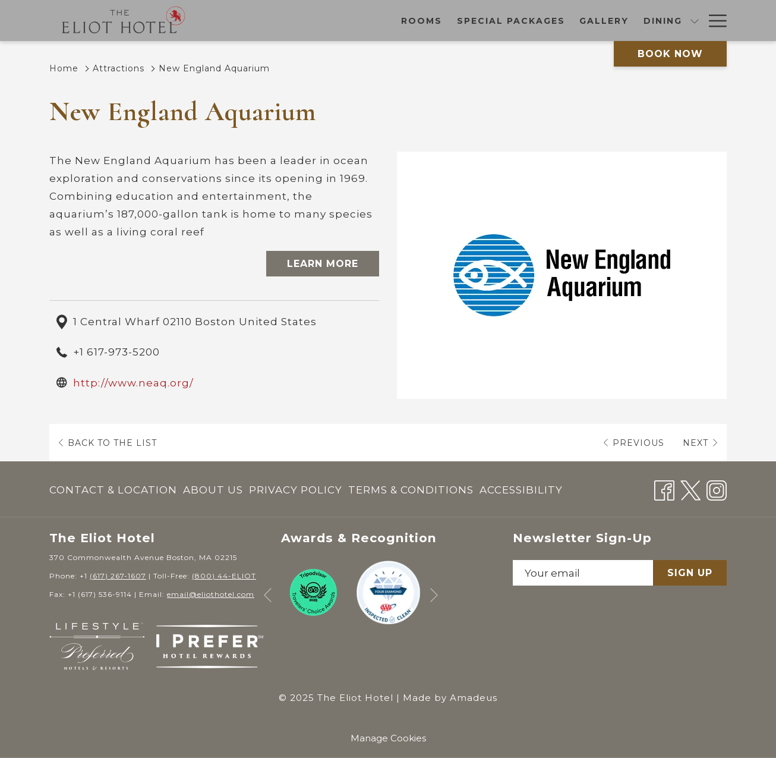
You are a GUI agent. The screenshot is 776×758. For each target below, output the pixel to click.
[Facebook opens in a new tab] (664, 488)
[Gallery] (460, 20)
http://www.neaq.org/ (133, 383)
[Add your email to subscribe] (583, 573)
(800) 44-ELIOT (224, 575)
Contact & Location (113, 490)
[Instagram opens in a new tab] (716, 488)
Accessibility (521, 490)
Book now (670, 53)
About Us (213, 490)
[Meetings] (591, 20)
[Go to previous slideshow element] (267, 595)
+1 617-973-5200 (116, 352)
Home (63, 68)
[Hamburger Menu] (713, 20)
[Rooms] (277, 20)
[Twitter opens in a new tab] (690, 488)
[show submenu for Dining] (550, 20)
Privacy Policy (295, 490)
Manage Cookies (388, 738)
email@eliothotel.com (210, 594)
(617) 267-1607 (118, 575)
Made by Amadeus (450, 697)
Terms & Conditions (411, 490)
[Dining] (518, 20)
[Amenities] (663, 20)
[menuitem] (114, 490)
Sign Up (689, 572)
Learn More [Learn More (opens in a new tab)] (322, 263)
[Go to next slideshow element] (434, 595)
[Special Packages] (366, 20)
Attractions (118, 68)
